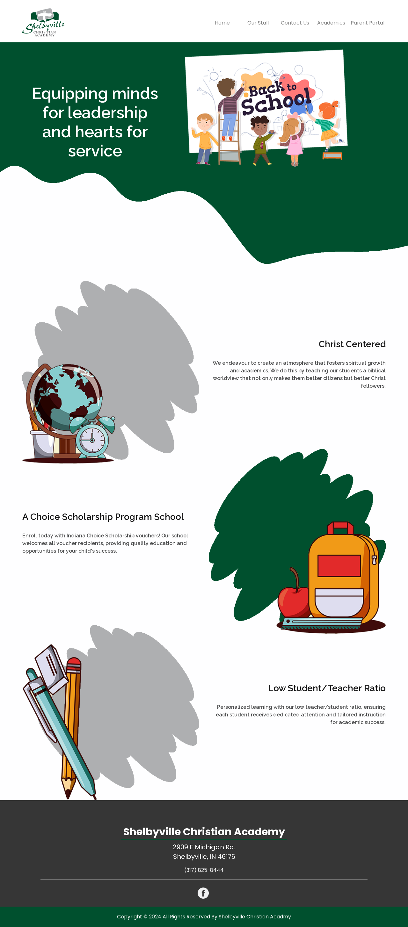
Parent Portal (367, 22)
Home (228, 22)
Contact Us (295, 22)
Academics (331, 22)
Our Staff (258, 22)
